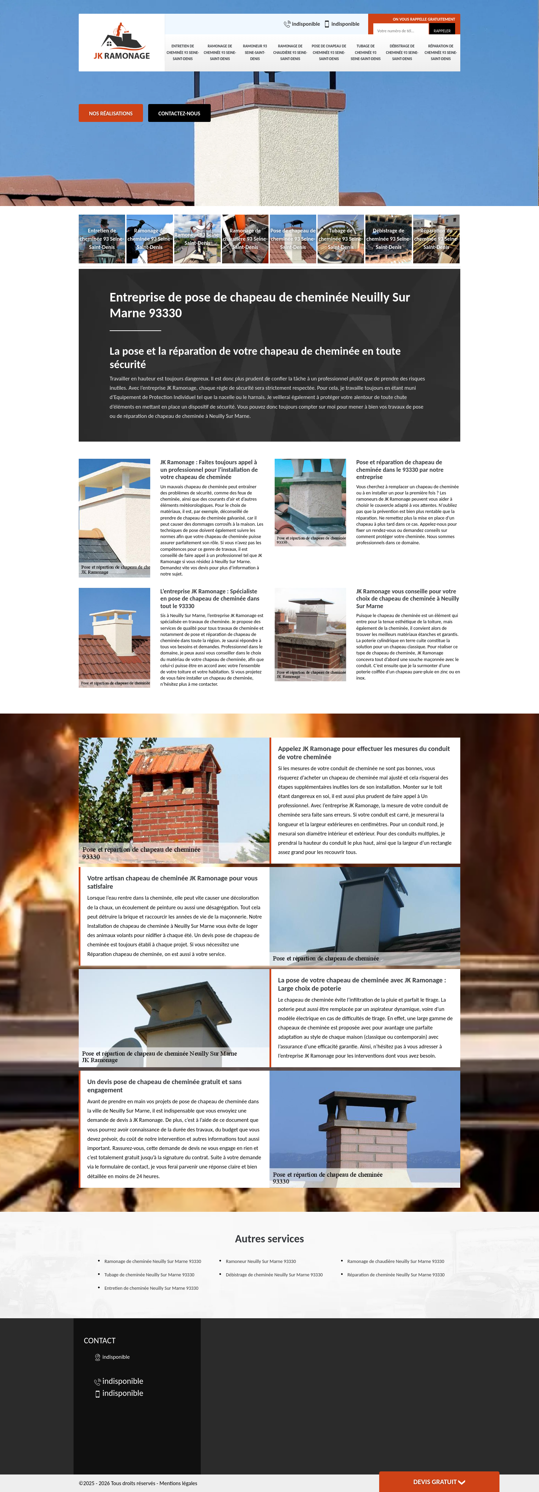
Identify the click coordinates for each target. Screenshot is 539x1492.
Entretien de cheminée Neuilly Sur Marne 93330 (151, 1288)
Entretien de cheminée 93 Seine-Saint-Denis (183, 52)
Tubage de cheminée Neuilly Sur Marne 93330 (149, 1275)
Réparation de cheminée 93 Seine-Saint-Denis (441, 52)
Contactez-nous (179, 113)
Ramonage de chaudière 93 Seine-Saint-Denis (290, 52)
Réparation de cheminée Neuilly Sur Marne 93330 (396, 1275)
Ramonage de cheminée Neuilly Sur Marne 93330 (152, 1261)
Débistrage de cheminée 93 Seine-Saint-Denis (402, 52)
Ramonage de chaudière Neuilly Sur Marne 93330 (396, 1261)
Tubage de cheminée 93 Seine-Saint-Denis (366, 52)
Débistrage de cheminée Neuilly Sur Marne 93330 (274, 1275)
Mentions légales (178, 1483)
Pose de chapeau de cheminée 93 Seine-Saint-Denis (329, 52)
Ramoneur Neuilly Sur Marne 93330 (261, 1261)
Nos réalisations (111, 113)
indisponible (302, 24)
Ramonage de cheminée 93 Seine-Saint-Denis (220, 52)
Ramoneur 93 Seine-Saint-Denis (255, 52)
